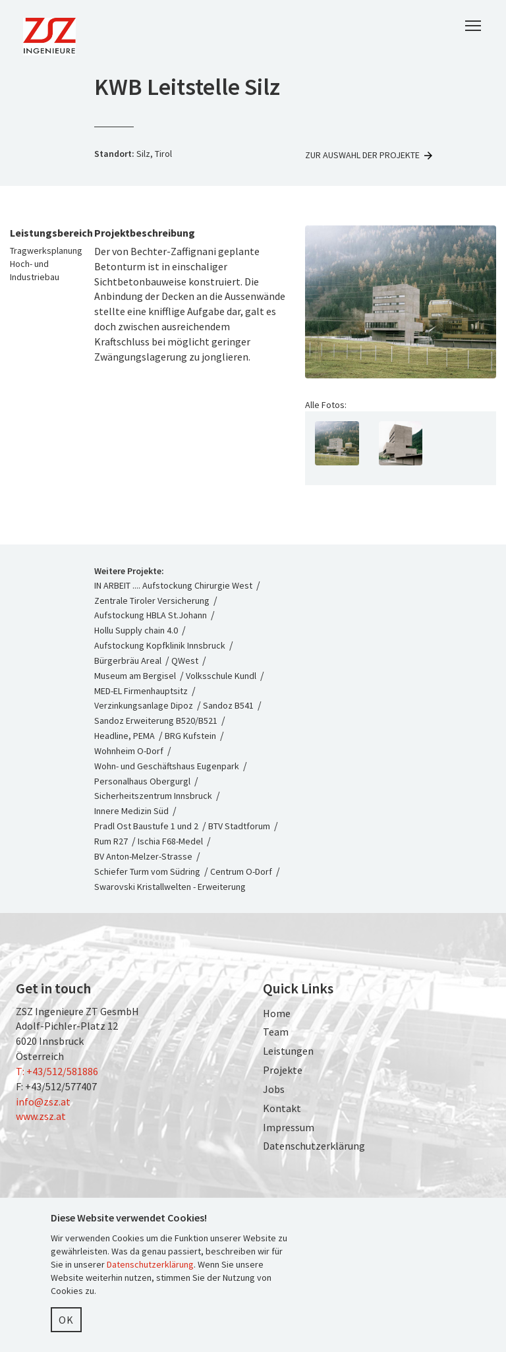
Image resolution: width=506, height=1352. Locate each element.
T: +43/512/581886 (57, 1071)
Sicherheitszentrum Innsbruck (153, 796)
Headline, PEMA (124, 736)
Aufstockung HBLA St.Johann (150, 615)
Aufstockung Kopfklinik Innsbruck (159, 645)
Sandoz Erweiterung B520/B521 (155, 720)
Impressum (288, 1127)
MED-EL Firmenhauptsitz (141, 691)
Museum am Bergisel (135, 676)
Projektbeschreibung (144, 232)
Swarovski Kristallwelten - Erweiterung (170, 887)
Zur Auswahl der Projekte (369, 155)
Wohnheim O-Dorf (128, 751)
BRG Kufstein (190, 736)
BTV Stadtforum (239, 826)
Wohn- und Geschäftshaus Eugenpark (166, 766)
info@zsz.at (43, 1101)
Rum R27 (111, 841)
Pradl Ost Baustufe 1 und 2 (146, 826)
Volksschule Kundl (221, 676)
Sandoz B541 (228, 705)
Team (276, 1031)
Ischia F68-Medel (170, 841)
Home (277, 1013)
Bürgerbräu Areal (127, 660)
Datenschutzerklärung (314, 1145)
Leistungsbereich (42, 232)
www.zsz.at (41, 1116)
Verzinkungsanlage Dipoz (143, 705)
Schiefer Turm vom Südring (147, 871)
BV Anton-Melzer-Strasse (143, 856)
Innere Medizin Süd (131, 811)
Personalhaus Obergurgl (142, 781)
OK (66, 1319)
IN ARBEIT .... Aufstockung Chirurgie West (174, 585)
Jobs (274, 1089)
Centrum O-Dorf (241, 871)
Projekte (282, 1069)
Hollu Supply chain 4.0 (136, 630)
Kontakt (282, 1108)
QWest (184, 660)
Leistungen (288, 1050)
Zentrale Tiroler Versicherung (152, 600)
